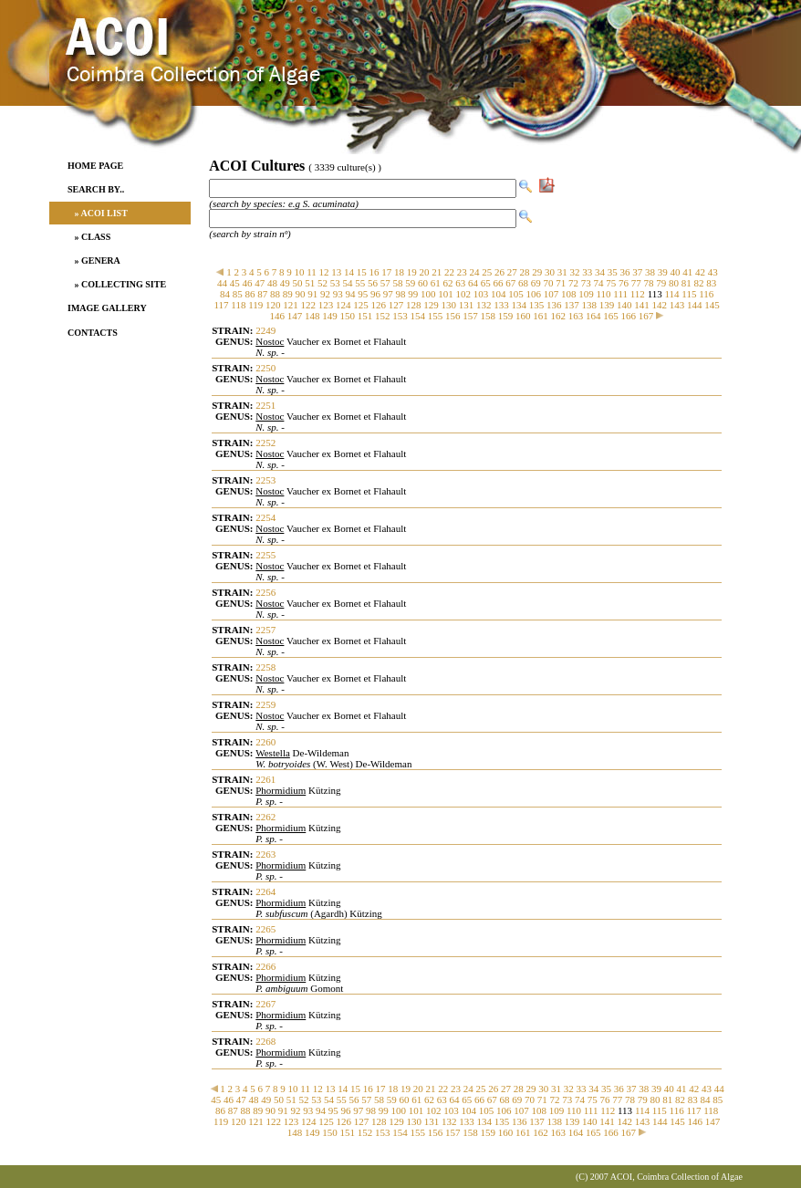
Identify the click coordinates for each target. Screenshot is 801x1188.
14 (349, 271)
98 (401, 293)
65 (486, 282)
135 (537, 304)
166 (628, 315)
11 (312, 271)
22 (449, 271)
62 (448, 282)
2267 (265, 1003)
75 (611, 282)
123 (326, 304)
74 (599, 282)
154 (417, 315)
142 (660, 304)
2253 (265, 479)
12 (324, 271)
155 (435, 315)
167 (646, 315)
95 (363, 293)
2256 (265, 592)
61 (436, 282)
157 (470, 315)
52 (322, 282)
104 (498, 293)
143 (677, 304)
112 (637, 293)
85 (238, 293)
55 (360, 282)
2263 (265, 854)
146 (277, 315)
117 (220, 304)
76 (624, 282)
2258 (265, 667)
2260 (265, 741)
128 (413, 304)
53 (335, 282)
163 (576, 315)
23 (462, 271)
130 (449, 304)
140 (624, 304)
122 (309, 304)
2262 (265, 816)
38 (650, 271)
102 (464, 293)
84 (225, 293)
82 (699, 282)
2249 (265, 330)
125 (361, 304)
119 (255, 304)
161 (540, 315)
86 (250, 293)
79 (661, 282)
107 (551, 293)
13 (336, 271)
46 (248, 282)
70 (549, 282)
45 (235, 282)
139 (607, 304)
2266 (265, 966)
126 (379, 304)
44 (222, 282)
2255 (265, 554)
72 (573, 282)
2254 (265, 517)
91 (312, 293)
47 (260, 282)
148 (312, 315)
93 (338, 293)
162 (558, 315)
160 (523, 315)
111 (620, 293)
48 (272, 282)
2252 (265, 442)
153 (400, 315)
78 (649, 282)
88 (275, 293)
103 (481, 293)
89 (288, 293)
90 (301, 293)
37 (637, 271)
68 (523, 282)
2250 (265, 367)
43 (713, 271)
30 (550, 271)
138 (590, 304)
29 (537, 271)
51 (310, 282)
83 (711, 282)
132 (484, 304)
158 (487, 315)
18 (399, 271)
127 (396, 304)
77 (636, 282)
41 (687, 271)
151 (365, 315)
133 (501, 304)
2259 (265, 704)
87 (262, 293)
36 (625, 271)
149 (330, 315)
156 (453, 315)
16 (374, 271)
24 (475, 271)
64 (473, 282)
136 (554, 304)
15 (362, 271)
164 (593, 315)
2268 (265, 1041)
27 (512, 271)
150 (347, 315)
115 (688, 293)
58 (398, 282)
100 (428, 293)
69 (536, 282)
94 (351, 293)
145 (712, 304)
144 (694, 304)
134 (519, 304)
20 (425, 271)
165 (611, 315)
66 (499, 282)
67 (510, 282)
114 (671, 293)
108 (569, 293)
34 (600, 271)
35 (613, 271)
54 (348, 282)
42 (700, 271)
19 (412, 271)
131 (466, 304)
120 (273, 304)
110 (604, 293)
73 (586, 282)
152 (382, 315)
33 (587, 271)
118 (238, 304)
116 (706, 293)
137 (571, 304)
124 (343, 304)
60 (423, 282)
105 (516, 293)
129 (431, 304)
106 (534, 293)
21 (437, 271)
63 (460, 282)
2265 (265, 928)
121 (290, 304)
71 (561, 282)
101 (445, 293)
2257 (265, 629)
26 (499, 271)
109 (586, 293)
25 (487, 271)
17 (386, 271)
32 (575, 271)
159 (506, 315)
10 (299, 271)
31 (562, 271)
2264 (265, 891)
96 (375, 293)
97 (388, 293)
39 (663, 271)
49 (285, 282)
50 (298, 282)
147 (295, 315)
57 (385, 282)
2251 (265, 405)
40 (676, 271)
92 (325, 293)
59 (410, 282)
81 (686, 282)
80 (674, 282)
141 (642, 304)
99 (413, 293)
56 (373, 282)
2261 (265, 779)
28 (525, 271)
